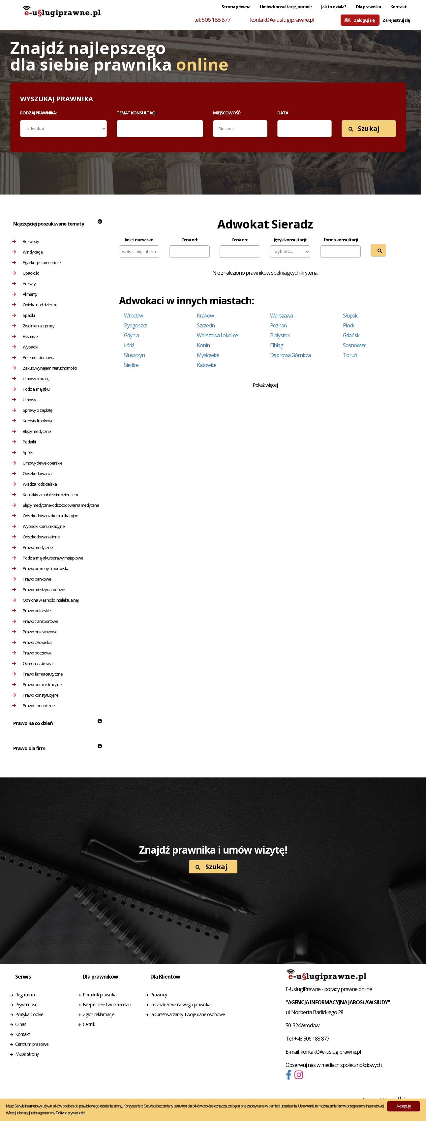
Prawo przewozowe (34, 632)
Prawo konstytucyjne (35, 695)
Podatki (24, 442)
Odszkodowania (31, 473)
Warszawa (281, 315)
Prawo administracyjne (37, 684)
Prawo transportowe (35, 621)
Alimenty (24, 294)
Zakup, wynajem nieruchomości (44, 368)
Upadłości (25, 273)
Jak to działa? (333, 7)
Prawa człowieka (31, 642)
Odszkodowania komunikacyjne (45, 516)
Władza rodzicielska (34, 484)
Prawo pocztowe (31, 653)
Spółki (22, 452)
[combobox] (160, 128)
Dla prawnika (368, 7)
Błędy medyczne (31, 431)
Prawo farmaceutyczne (37, 674)
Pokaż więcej (265, 384)
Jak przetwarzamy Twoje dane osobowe (187, 1014)
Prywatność (26, 1004)
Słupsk (350, 315)
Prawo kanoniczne (33, 706)
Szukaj (364, 128)
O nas (20, 1024)
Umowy (24, 400)
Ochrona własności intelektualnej (45, 600)
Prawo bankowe (31, 579)
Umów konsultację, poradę (286, 7)
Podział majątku (30, 389)
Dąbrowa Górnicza (290, 355)
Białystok (280, 335)
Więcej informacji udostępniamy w (45, 1113)
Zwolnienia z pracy (33, 326)
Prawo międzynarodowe (38, 589)
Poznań (278, 325)
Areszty (24, 284)
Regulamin (25, 994)
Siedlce (131, 365)
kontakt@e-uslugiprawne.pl (282, 19)
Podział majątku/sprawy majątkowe (47, 558)
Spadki (23, 315)
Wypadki (25, 347)
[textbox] (123, 128)
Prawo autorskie (31, 611)
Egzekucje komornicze (36, 262)
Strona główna (236, 7)
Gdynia (131, 335)
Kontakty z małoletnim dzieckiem (45, 495)
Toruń (350, 355)
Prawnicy (158, 994)
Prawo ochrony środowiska (40, 568)
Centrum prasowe (31, 1044)
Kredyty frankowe (32, 421)
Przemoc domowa (33, 357)
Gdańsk (351, 335)
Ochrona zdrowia (32, 663)
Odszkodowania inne (36, 537)
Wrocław (133, 315)
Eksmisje (25, 336)
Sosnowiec (354, 345)
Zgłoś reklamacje (98, 1014)
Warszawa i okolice (217, 335)
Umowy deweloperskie (37, 463)
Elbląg (276, 345)
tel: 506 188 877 (212, 19)
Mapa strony (27, 1054)
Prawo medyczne (32, 547)
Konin (203, 345)
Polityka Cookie (29, 1014)
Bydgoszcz (135, 325)
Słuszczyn (134, 355)
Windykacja (27, 252)
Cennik (89, 1024)
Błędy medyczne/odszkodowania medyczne (55, 505)
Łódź (129, 345)
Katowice (206, 365)
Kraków (205, 315)
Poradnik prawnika (99, 994)
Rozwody (25, 241)
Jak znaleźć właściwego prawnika (180, 1004)
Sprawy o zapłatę (32, 410)
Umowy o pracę (30, 378)
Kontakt (398, 7)
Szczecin (206, 325)
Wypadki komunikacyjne (38, 526)
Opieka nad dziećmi (34, 305)
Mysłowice (208, 355)
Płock (348, 325)
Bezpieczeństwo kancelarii (107, 1004)
